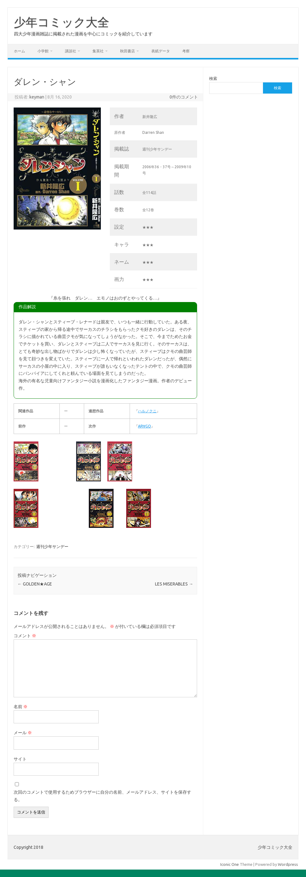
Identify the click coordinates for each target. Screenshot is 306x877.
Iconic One (229, 864)
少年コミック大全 (61, 22)
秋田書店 (127, 51)
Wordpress (288, 864)
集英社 (98, 51)
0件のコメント (184, 96)
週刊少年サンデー (52, 546)
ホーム (19, 51)
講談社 (70, 51)
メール (23, 732)
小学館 (43, 51)
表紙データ (160, 51)
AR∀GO (144, 426)
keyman (36, 96)
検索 (213, 78)
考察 (186, 51)
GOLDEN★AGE (35, 583)
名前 (21, 706)
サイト (20, 758)
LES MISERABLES (174, 583)
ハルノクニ (147, 411)
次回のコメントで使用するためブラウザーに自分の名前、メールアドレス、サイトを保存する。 (102, 796)
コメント (25, 635)
